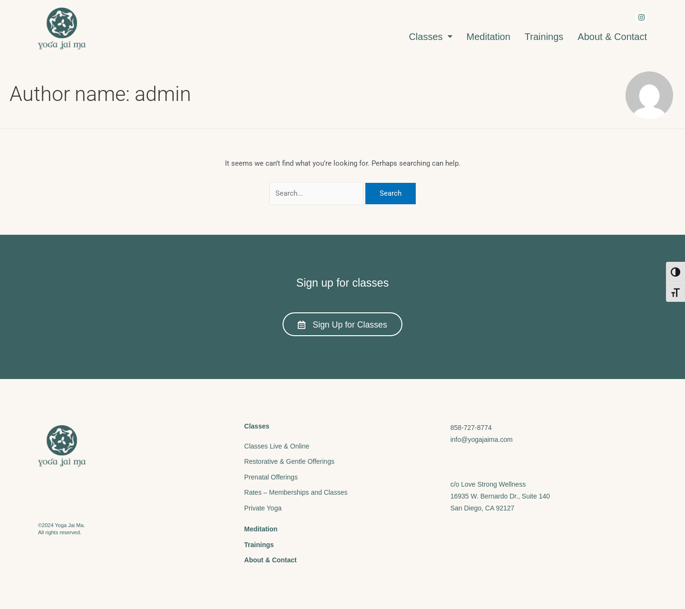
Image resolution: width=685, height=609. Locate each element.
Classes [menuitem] (430, 36)
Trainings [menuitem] (544, 36)
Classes (256, 425)
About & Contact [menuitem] (612, 36)
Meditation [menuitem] (488, 36)
